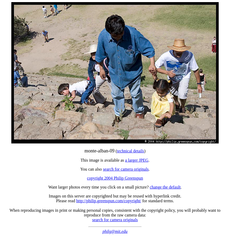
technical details (130, 151)
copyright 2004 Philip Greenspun (115, 178)
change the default (165, 187)
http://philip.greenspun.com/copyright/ (108, 201)
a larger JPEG (136, 160)
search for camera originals (126, 169)
